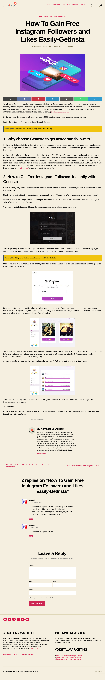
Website (31, 593)
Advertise (75, 6)
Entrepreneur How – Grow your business (71, 663)
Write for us (35, 652)
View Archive (41, 456)
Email (55, 585)
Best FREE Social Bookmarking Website (71, 659)
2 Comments (70, 49)
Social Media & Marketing (58, 19)
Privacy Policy (8, 658)
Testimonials (56, 6)
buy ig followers (23, 171)
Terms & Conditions (22, 658)
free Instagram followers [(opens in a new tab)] (62, 115)
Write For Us (66, 6)
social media (40, 422)
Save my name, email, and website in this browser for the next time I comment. (51, 602)
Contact (82, 6)
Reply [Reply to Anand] (31, 523)
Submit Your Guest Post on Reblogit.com (71, 661)
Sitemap (34, 658)
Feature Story (42, 19)
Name (31, 585)
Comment (32, 569)
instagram (34, 422)
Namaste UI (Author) (41, 49)
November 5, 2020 (56, 49)
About (48, 6)
